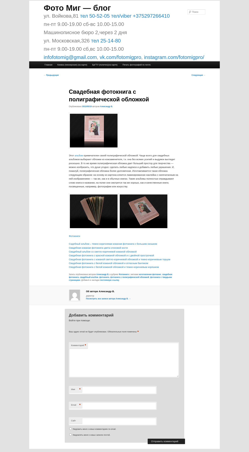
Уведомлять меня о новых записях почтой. (91, 435)
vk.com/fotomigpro (120, 57)
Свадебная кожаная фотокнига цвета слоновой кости (98, 247)
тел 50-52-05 (94, 16)
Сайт (73, 420)
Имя (76, 389)
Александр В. (106, 106)
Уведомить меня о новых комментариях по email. (94, 429)
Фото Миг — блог (77, 7)
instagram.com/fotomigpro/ (174, 57)
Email (76, 405)
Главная (48, 65)
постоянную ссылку (109, 280)
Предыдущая (51, 75)
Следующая (198, 75)
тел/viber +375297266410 (140, 16)
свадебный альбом (89, 277)
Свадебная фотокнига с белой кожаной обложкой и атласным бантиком (108, 263)
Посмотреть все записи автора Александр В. (108, 299)
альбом (79, 155)
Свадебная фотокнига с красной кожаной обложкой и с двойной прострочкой (111, 255)
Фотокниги (74, 236)
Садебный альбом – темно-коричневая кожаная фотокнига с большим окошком (113, 243)
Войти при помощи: (79, 320)
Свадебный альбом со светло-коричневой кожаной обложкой (103, 251)
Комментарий (78, 345)
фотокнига (104, 277)
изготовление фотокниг (150, 274)
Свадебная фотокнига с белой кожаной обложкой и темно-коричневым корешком (114, 267)
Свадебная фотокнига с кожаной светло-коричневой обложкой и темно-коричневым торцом (119, 259)
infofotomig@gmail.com (70, 57)
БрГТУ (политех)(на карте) (105, 65)
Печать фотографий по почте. (136, 65)
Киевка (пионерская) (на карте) (72, 65)
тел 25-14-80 (106, 41)
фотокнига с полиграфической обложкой (129, 277)
